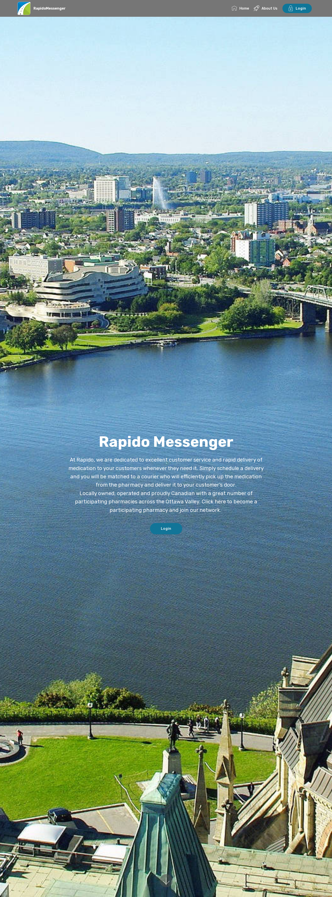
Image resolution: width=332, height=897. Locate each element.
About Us (265, 8)
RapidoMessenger (49, 8)
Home (240, 8)
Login (297, 8)
